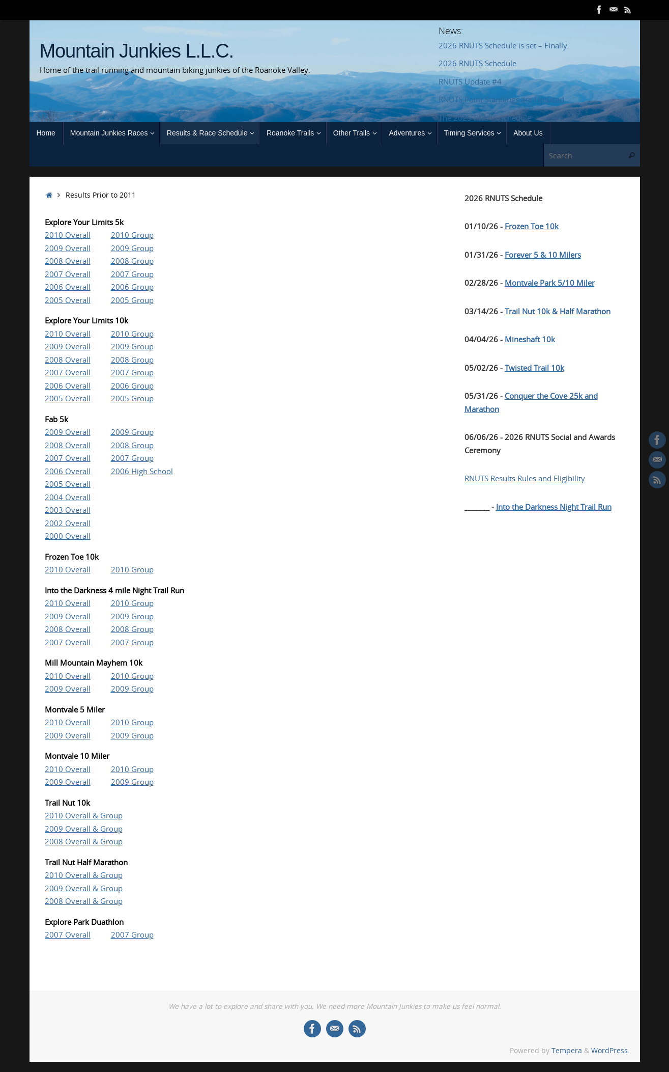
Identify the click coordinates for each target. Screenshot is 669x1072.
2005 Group (132, 300)
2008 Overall (68, 261)
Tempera (566, 1050)
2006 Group (132, 287)
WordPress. (610, 1050)
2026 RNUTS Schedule (477, 63)
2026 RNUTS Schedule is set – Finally (503, 45)
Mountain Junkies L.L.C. (137, 51)
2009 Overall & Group (84, 828)
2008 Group (132, 261)
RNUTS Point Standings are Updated (501, 99)
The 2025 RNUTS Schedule (485, 118)
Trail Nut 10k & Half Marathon (557, 311)
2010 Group (132, 235)
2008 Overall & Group (84, 841)
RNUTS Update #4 (470, 81)
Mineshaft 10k (530, 339)
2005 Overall (68, 300)
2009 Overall (68, 248)
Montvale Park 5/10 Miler (550, 283)
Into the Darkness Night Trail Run (554, 507)
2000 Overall (68, 536)
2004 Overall (68, 497)
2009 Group (132, 248)
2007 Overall (68, 274)
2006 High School (142, 471)
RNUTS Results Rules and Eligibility (524, 478)
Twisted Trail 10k (534, 368)
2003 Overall (68, 510)
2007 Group (132, 274)
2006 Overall (68, 287)
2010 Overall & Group (84, 815)
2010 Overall (68, 235)
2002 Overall (68, 523)
